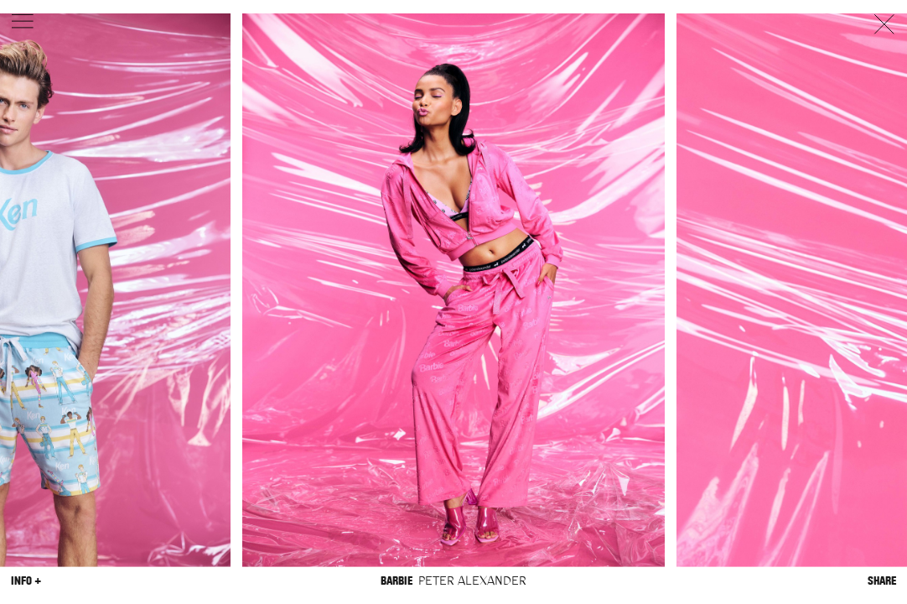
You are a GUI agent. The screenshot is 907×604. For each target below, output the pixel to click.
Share (882, 580)
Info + (26, 580)
